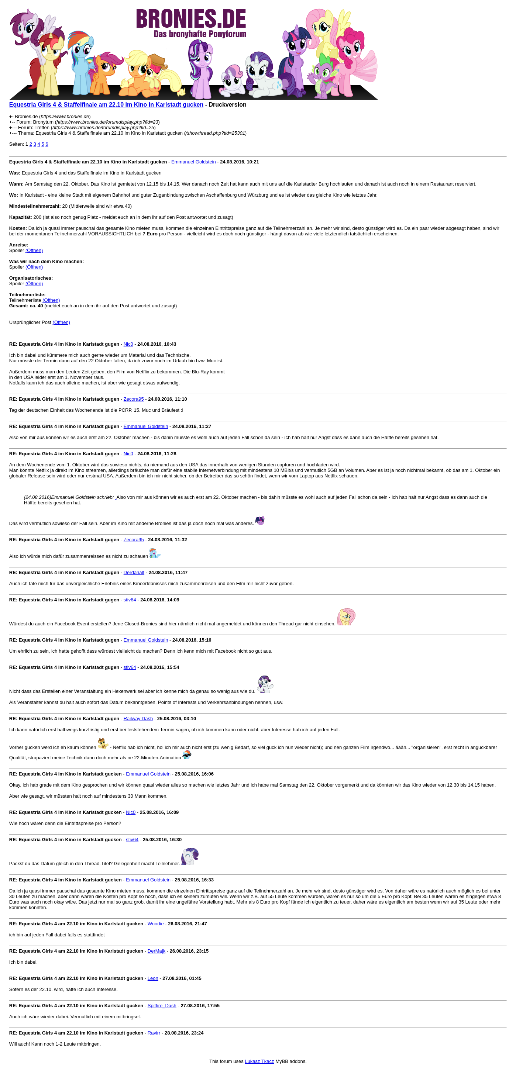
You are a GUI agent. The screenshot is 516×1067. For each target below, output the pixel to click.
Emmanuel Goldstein (193, 162)
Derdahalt (134, 572)
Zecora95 (134, 399)
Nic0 (128, 344)
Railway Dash (138, 718)
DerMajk (156, 951)
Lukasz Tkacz (259, 1061)
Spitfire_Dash (162, 1005)
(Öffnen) (34, 250)
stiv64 (130, 599)
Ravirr (154, 1033)
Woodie (156, 923)
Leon (153, 978)
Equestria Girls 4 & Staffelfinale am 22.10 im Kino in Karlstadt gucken (106, 104)
